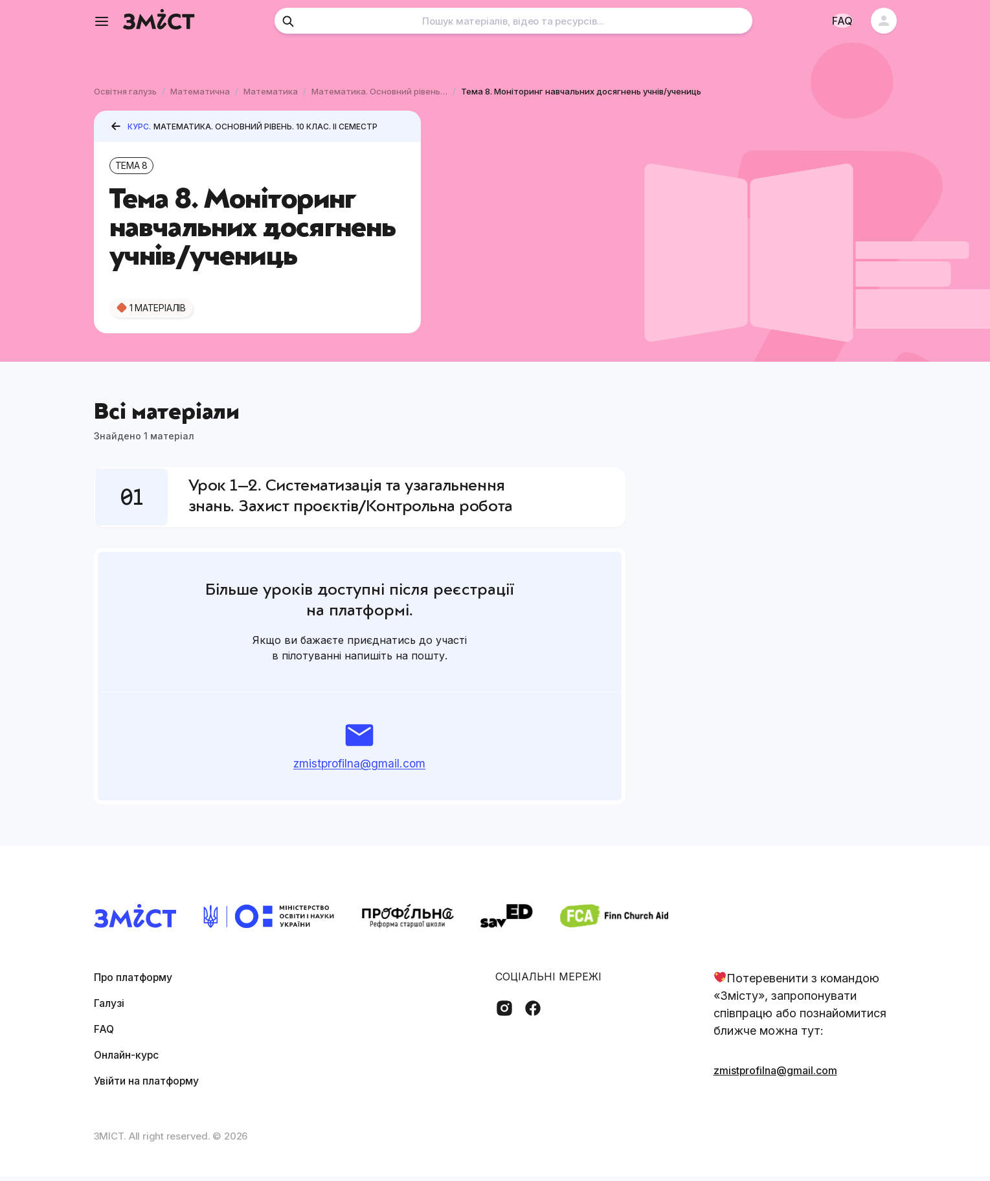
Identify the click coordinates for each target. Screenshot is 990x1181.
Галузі (111, 1007)
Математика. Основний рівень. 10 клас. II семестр (379, 91)
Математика (270, 91)
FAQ (105, 1033)
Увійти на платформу (154, 1085)
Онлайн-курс (131, 1059)
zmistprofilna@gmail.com (359, 767)
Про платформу (139, 981)
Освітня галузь (125, 91)
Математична (200, 91)
